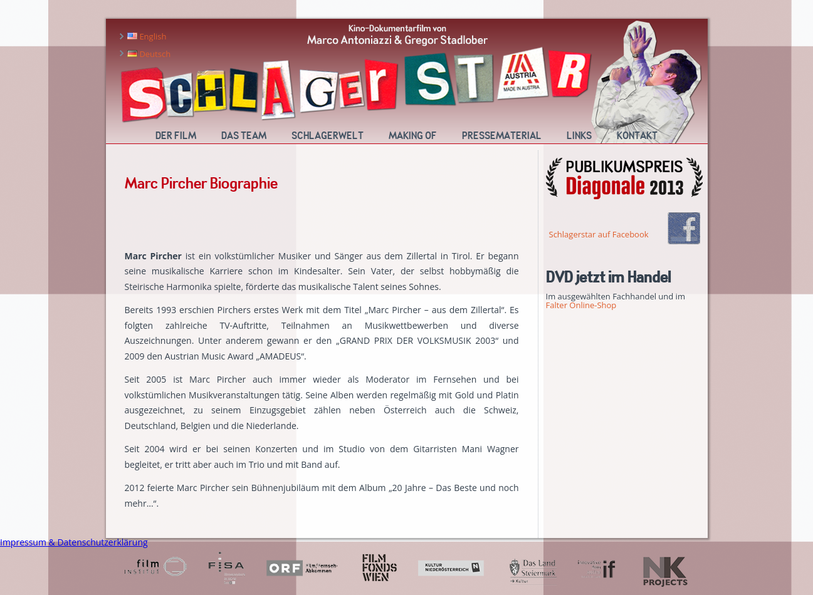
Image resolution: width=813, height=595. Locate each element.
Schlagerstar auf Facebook (599, 234)
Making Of (413, 136)
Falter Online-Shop (581, 305)
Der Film (175, 136)
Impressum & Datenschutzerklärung (74, 542)
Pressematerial (502, 136)
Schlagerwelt (327, 136)
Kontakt (637, 136)
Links (579, 136)
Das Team (243, 136)
